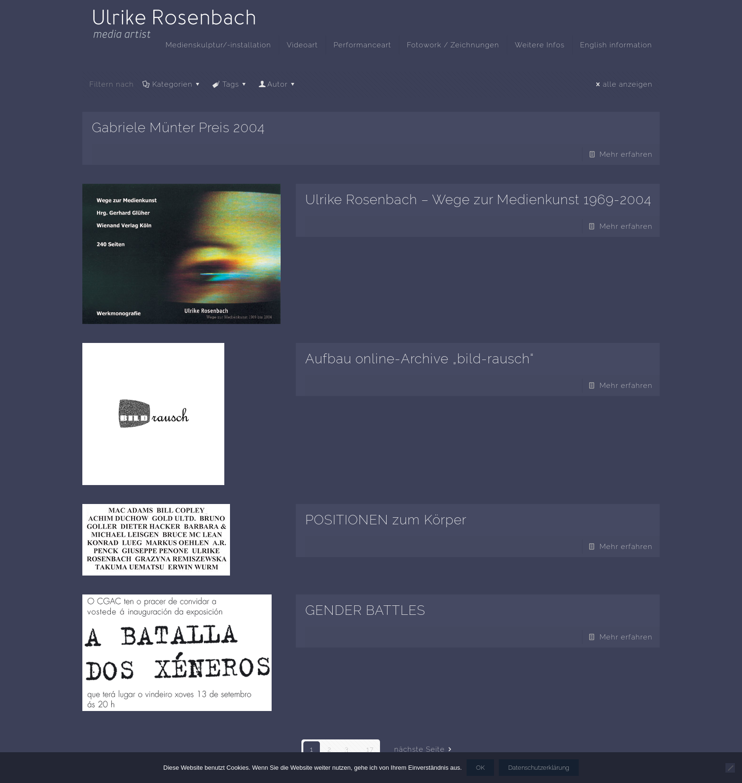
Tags (230, 84)
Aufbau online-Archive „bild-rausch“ (419, 359)
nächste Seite (424, 749)
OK (480, 767)
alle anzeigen (623, 84)
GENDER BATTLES (365, 610)
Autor (277, 84)
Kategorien (172, 84)
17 (370, 749)
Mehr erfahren (626, 154)
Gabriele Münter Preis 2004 (178, 127)
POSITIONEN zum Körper (386, 520)
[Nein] (730, 768)
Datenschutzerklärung (538, 767)
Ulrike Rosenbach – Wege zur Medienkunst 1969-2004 (478, 199)
